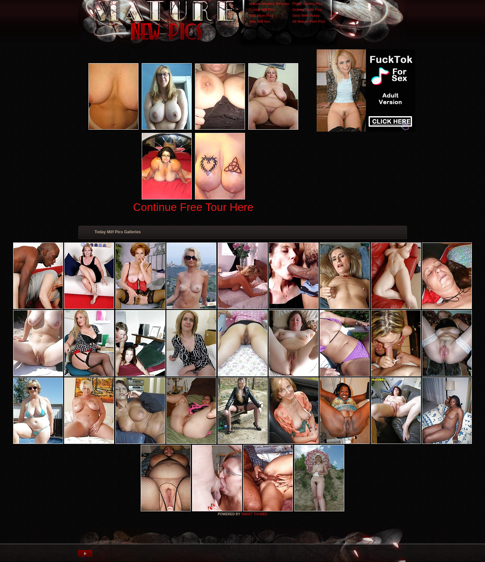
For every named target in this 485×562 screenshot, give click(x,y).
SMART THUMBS (254, 514)
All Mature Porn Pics (308, 21)
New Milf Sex (259, 21)
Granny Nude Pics (307, 10)
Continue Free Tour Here (193, 207)
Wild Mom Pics (261, 15)
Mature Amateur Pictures (269, 4)
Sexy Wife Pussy (306, 15)
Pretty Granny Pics (307, 4)
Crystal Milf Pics (262, 10)
